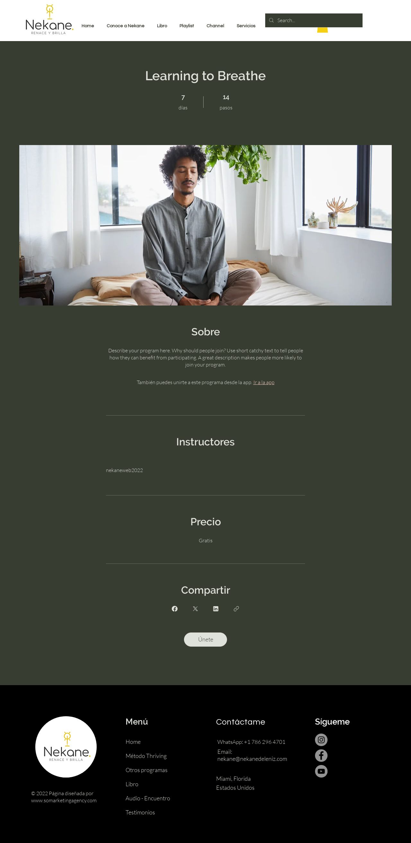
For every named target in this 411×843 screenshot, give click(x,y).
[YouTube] (321, 771)
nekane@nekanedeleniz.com (252, 758)
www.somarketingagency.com (64, 800)
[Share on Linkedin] (216, 609)
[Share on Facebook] (175, 609)
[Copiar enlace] (236, 609)
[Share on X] (195, 609)
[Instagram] (321, 740)
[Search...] (313, 20)
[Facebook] (321, 755)
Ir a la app (264, 382)
